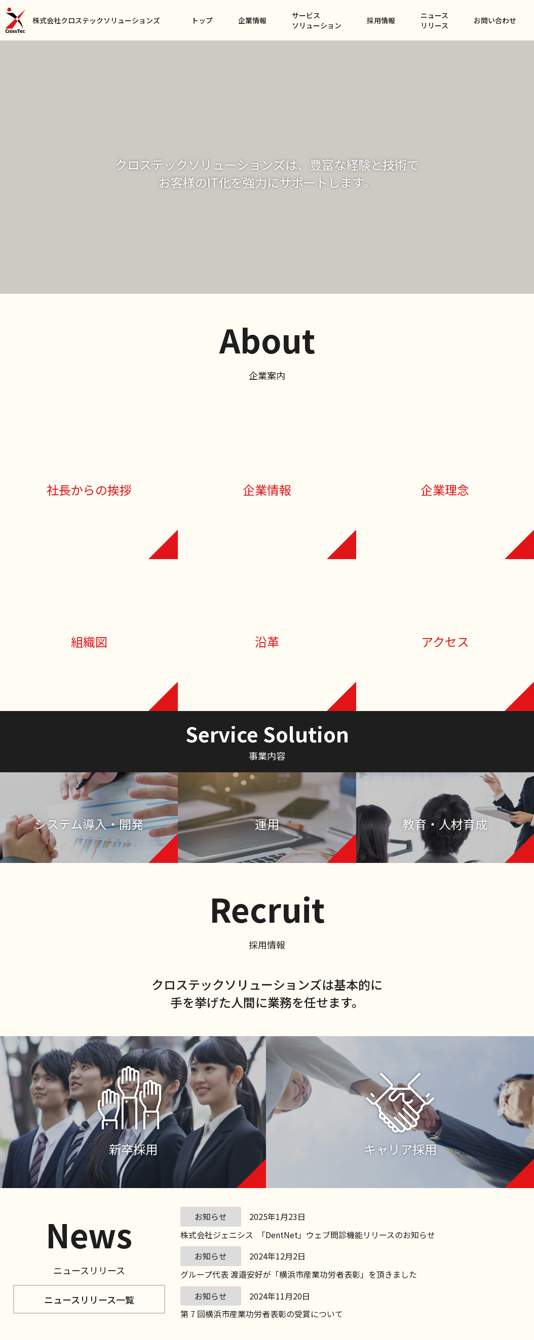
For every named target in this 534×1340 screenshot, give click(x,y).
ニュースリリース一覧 (89, 1299)
